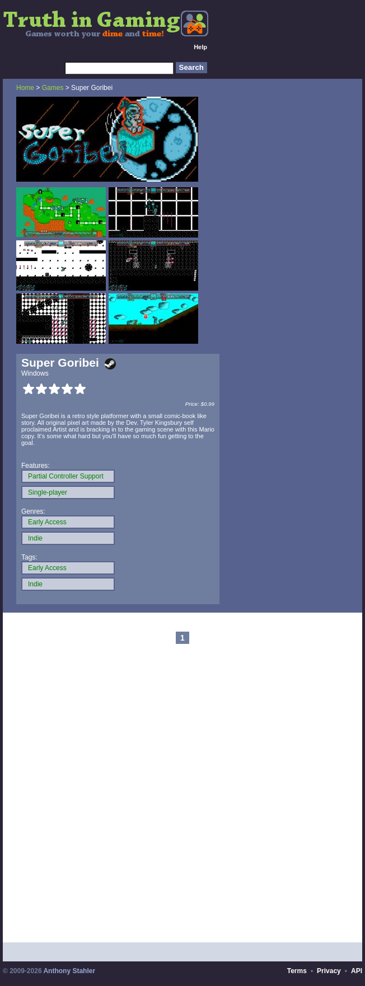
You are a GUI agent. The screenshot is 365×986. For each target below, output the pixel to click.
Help (200, 47)
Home (25, 88)
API (356, 971)
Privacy (329, 971)
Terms (297, 971)
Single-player (47, 492)
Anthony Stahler (69, 971)
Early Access (47, 522)
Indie (35, 538)
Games (53, 88)
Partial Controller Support (66, 476)
